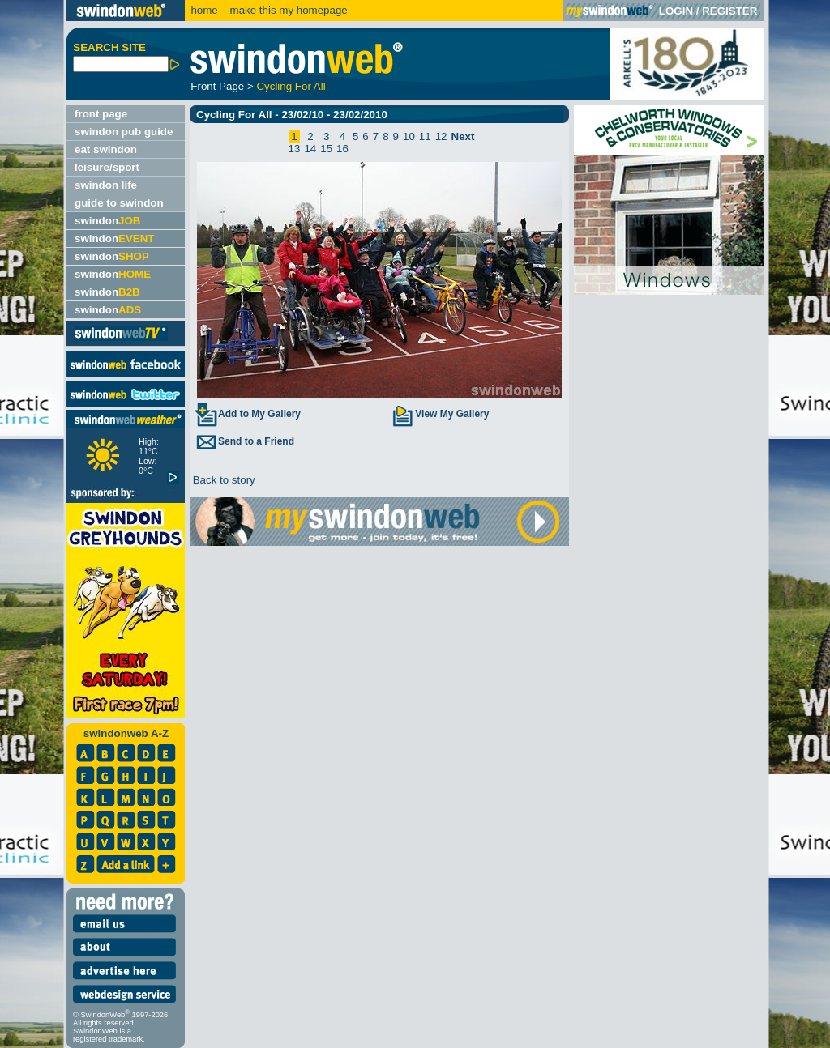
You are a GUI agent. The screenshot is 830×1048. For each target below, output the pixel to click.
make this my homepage (287, 10)
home (203, 10)
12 (441, 136)
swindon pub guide (124, 132)
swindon (107, 221)
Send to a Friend (244, 441)
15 (326, 149)
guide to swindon (119, 203)
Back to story (222, 480)
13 (295, 149)
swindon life (106, 185)
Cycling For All (290, 86)
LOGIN (676, 11)
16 (342, 149)
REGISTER (729, 11)
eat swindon (106, 149)
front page (101, 114)
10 (409, 136)
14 (310, 149)
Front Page (217, 86)
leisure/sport (107, 167)
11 (425, 136)
